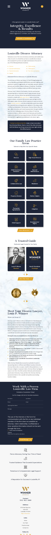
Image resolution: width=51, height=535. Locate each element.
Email (27, 402)
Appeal (11, 73)
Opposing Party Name (12, 406)
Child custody (31, 66)
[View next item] (27, 275)
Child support (31, 69)
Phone (9, 402)
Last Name (28, 399)
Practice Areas (25, 526)
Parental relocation (14, 71)
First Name (10, 399)
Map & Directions (25, 514)
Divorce (11, 66)
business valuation (15, 103)
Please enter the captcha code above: (16, 434)
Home (25, 521)
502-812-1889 (25, 501)
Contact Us (25, 528)
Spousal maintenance (14, 69)
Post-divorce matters (33, 71)
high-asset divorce (24, 97)
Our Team (25, 523)
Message (10, 409)
